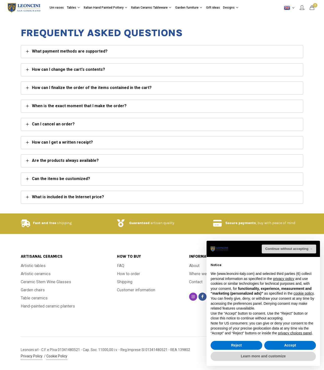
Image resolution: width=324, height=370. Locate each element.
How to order (128, 273)
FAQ (120, 265)
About (194, 265)
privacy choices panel (295, 333)
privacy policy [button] (283, 279)
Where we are (201, 273)
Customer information (136, 290)
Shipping (124, 281)
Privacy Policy (32, 356)
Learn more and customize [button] (263, 356)
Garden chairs (33, 290)
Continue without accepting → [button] (289, 249)
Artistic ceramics (36, 273)
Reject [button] (236, 345)
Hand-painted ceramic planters (48, 306)
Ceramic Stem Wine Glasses (46, 281)
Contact (195, 281)
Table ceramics (34, 298)
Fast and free (44, 223)
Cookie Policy (56, 356)
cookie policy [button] (304, 293)
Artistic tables (33, 265)
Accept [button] (290, 345)
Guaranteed (139, 223)
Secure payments (240, 223)
